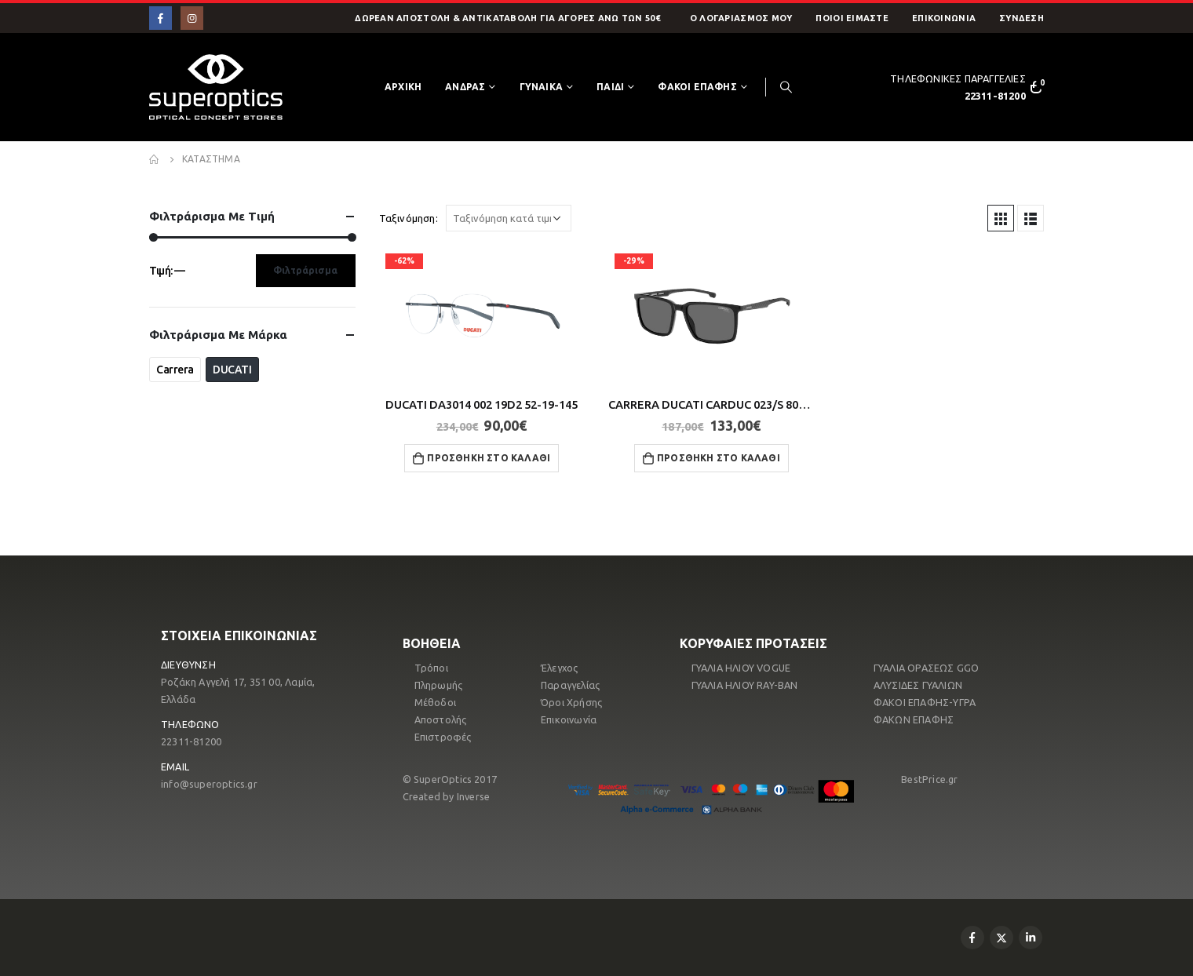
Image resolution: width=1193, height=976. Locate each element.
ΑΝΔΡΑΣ (465, 87)
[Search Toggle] (786, 87)
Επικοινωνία (944, 18)
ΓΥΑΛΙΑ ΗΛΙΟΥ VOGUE (741, 667)
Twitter (1001, 937)
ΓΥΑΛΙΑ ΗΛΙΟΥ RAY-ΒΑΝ (744, 684)
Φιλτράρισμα (305, 270)
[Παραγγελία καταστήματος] (508, 218)
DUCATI (232, 369)
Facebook (972, 937)
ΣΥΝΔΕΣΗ (1021, 18)
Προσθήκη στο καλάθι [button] (488, 458)
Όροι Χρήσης (571, 702)
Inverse (473, 796)
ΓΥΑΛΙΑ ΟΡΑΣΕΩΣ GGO (927, 667)
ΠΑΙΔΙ (610, 87)
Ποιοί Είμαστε (851, 18)
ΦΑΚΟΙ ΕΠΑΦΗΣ (697, 87)
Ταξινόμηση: (408, 218)
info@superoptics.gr (209, 783)
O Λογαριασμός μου (741, 18)
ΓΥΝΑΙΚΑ (541, 87)
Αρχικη (403, 87)
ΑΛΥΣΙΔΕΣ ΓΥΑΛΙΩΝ (918, 684)
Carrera (175, 369)
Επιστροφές (443, 736)
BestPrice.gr (929, 779)
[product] (482, 315)
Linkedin (1030, 937)
